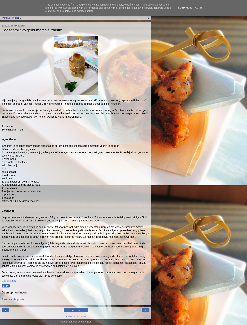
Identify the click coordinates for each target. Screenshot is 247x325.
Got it (198, 7)
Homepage (75, 310)
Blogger (87, 321)
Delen (5, 286)
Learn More (185, 7)
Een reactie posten (14, 299)
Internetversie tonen (76, 316)
